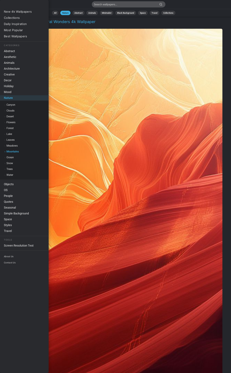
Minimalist (106, 13)
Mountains (27, 25)
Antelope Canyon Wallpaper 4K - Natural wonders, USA (19, 5)
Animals (92, 13)
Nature (65, 13)
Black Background (125, 13)
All (55, 13)
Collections (168, 13)
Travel (154, 13)
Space (143, 13)
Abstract (78, 13)
